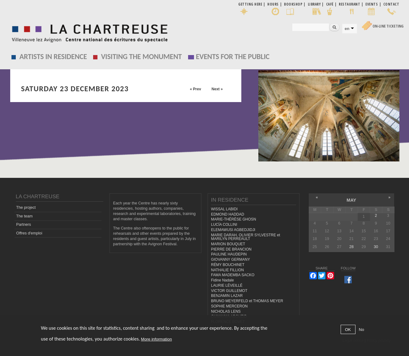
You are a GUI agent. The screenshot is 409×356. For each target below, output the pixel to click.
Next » (217, 89)
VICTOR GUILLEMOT (229, 291)
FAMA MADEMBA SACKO (232, 275)
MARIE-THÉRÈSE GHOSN (233, 219)
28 (351, 247)
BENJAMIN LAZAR (227, 296)
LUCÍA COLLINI (224, 224)
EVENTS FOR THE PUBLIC (232, 56)
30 (376, 247)
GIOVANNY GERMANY (230, 259)
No (361, 329)
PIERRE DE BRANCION (231, 249)
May (351, 200)
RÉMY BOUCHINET (227, 265)
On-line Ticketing (387, 26)
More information (156, 339)
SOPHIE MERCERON (229, 306)
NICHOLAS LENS (226, 311)
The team (24, 216)
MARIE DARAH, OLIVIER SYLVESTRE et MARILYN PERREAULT (245, 237)
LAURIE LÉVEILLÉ (227, 285)
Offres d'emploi (29, 233)
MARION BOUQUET (228, 244)
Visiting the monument (141, 56)
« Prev (195, 89)
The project (26, 207)
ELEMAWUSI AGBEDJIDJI (233, 230)
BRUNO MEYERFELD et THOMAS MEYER (247, 301)
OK (348, 329)
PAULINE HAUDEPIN (229, 254)
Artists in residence (53, 56)
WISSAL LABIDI (224, 209)
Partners (23, 224)
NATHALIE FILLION (227, 270)
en (347, 28)
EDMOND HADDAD (227, 214)
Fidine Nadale (222, 280)
